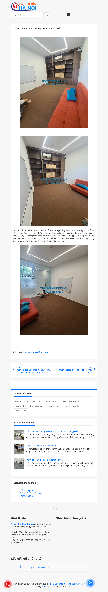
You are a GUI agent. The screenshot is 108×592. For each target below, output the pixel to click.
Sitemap (46, 586)
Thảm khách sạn (21, 406)
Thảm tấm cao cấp (32, 401)
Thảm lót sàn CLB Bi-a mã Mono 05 (42, 445)
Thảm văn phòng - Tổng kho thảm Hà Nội (68, 583)
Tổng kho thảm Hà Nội (22, 524)
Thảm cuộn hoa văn (37, 406)
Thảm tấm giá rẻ (59, 401)
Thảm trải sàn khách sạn (31, 493)
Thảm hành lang (74, 401)
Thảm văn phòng (27, 490)
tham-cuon (44, 352)
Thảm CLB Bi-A (20, 410)
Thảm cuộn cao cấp (71, 406)
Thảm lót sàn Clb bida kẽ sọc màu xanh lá (44, 459)
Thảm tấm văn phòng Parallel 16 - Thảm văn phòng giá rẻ (52, 431)
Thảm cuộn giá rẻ (30, 352)
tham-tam (18, 401)
